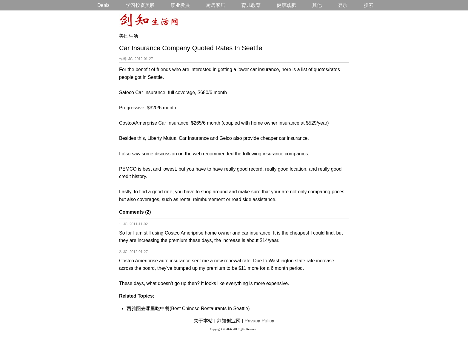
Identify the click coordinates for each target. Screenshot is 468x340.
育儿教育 (251, 5)
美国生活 (128, 36)
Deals (103, 5)
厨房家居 (215, 5)
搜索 (368, 5)
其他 (317, 5)
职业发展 (180, 5)
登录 (342, 5)
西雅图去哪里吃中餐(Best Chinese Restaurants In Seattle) (188, 308)
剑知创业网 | (230, 320)
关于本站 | (204, 320)
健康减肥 (286, 5)
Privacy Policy (259, 320)
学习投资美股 (140, 5)
